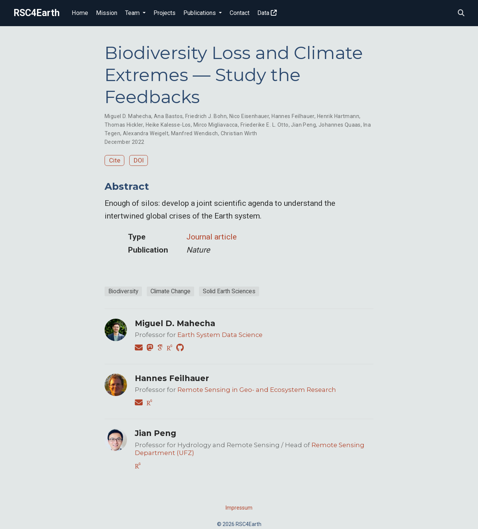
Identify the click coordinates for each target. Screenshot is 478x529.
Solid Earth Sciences (229, 291)
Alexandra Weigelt (145, 133)
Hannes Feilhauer (292, 116)
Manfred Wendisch (194, 133)
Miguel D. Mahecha (128, 116)
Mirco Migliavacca (215, 125)
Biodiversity (123, 291)
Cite (114, 160)
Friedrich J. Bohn (206, 116)
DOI (139, 160)
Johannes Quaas (340, 125)
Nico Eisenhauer (249, 116)
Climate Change (170, 291)
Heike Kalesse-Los (168, 125)
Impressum (239, 508)
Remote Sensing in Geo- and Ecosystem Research (256, 389)
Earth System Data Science (220, 334)
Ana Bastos (168, 116)
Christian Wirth (239, 133)
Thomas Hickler (124, 125)
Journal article (211, 236)
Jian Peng (303, 125)
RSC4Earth (36, 12)
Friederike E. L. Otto (264, 125)
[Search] (461, 13)
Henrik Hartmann (338, 116)
